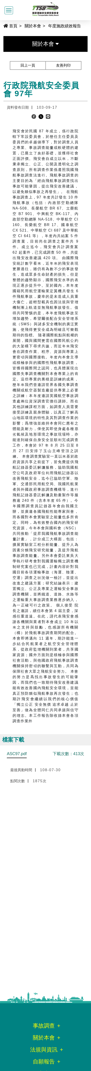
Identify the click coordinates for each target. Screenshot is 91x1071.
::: (1, 26)
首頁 (10, 26)
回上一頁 (28, 65)
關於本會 (33, 26)
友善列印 (63, 65)
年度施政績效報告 (64, 26)
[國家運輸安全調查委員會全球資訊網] (45, 8)
